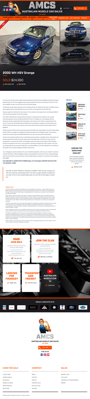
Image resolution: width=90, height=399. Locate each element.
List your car (75, 18)
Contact (84, 18)
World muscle (43, 18)
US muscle (32, 18)
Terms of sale (36, 383)
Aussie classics (21, 18)
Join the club (36, 385)
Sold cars (53, 18)
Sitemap (34, 388)
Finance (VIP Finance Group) (69, 380)
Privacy (34, 380)
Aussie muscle (8, 18)
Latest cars (6, 374)
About (34, 374)
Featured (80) (5, 63)
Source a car (63, 18)
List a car (64, 377)
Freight (63, 383)
